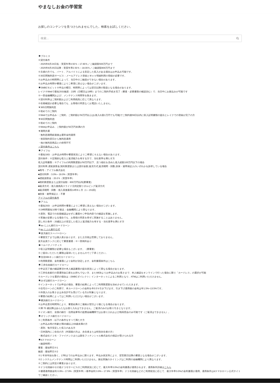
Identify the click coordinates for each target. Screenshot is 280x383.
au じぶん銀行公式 (50, 229)
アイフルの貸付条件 (48, 198)
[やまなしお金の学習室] (60, 7)
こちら (167, 367)
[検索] (136, 38)
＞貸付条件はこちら (48, 146)
